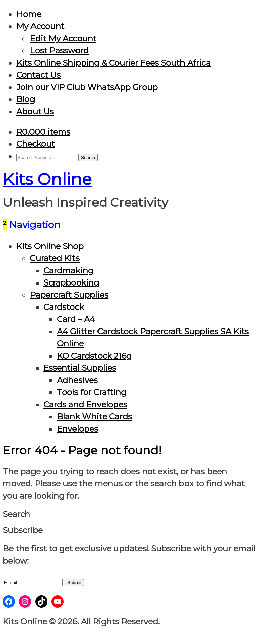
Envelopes (77, 429)
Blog (25, 99)
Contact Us (38, 75)
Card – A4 (76, 319)
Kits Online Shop (50, 246)
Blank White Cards (94, 417)
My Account (40, 26)
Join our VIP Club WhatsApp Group (87, 87)
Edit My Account (63, 38)
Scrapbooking (71, 283)
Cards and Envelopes (85, 404)
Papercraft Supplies (69, 295)
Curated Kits (55, 258)
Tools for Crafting (91, 392)
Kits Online (47, 179)
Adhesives (77, 380)
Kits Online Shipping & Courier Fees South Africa (113, 63)
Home (28, 14)
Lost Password (59, 50)
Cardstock (63, 307)
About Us (35, 111)
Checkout (35, 144)
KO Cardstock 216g (94, 356)
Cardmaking (68, 270)
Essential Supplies (79, 368)
